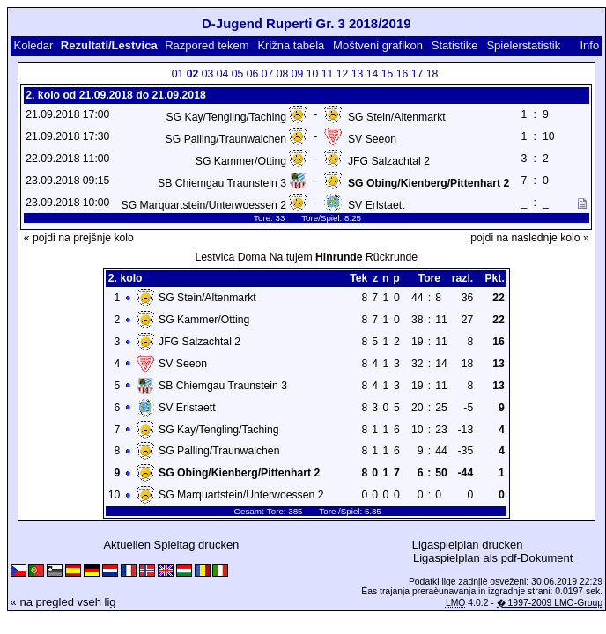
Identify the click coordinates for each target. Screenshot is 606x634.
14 (372, 74)
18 (432, 74)
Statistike (455, 45)
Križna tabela (290, 45)
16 (402, 74)
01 (178, 74)
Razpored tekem (206, 45)
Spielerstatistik (523, 45)
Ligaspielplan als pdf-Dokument (493, 557)
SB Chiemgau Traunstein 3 (222, 183)
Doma (252, 257)
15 (387, 74)
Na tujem (291, 257)
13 (357, 74)
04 (223, 74)
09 (298, 74)
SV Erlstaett (376, 205)
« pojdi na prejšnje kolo (79, 238)
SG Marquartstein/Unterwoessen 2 (204, 205)
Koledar (33, 45)
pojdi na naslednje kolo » (529, 238)
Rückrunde (392, 257)
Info (589, 45)
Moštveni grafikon (378, 45)
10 (313, 74)
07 (268, 74)
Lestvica (214, 257)
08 (283, 74)
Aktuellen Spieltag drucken (171, 544)
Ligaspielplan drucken (467, 544)
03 (208, 74)
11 (327, 74)
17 (417, 74)
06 (253, 74)
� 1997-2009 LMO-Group (549, 603)
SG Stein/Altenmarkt (397, 117)
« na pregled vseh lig (63, 601)
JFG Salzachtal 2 (389, 161)
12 (342, 74)
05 (238, 74)
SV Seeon (372, 139)
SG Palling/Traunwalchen (226, 139)
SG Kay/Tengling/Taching (226, 117)
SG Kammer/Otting (241, 161)
